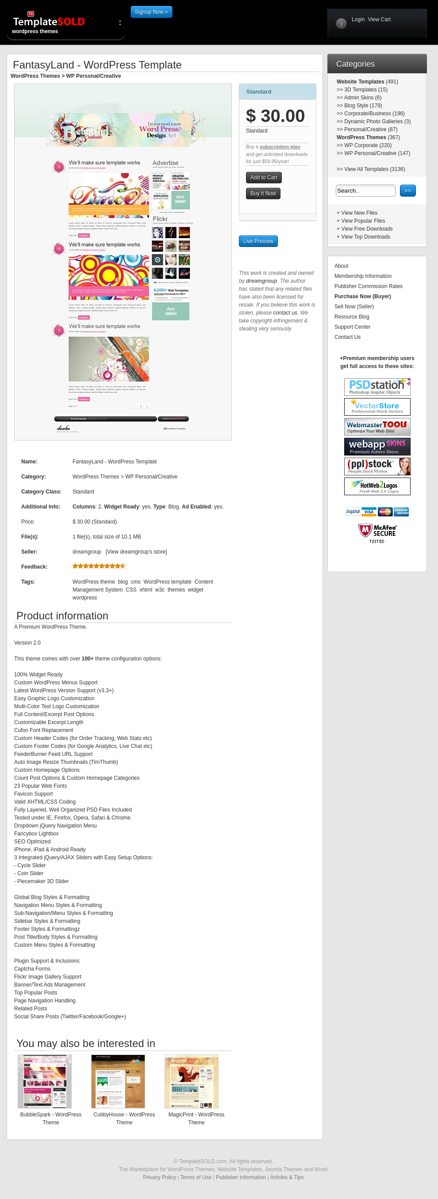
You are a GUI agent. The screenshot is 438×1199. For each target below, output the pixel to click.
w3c (160, 590)
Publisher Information (241, 1177)
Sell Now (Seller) (354, 307)
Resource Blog (351, 317)
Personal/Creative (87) (370, 129)
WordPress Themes (35, 76)
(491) (391, 82)
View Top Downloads (365, 237)
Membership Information (363, 276)
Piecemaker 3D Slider (43, 881)
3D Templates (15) (366, 90)
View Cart (379, 19)
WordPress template (168, 582)
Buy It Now (263, 193)
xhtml (145, 590)
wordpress (85, 598)
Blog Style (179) (363, 105)
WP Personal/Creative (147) (377, 153)
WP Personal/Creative (93, 76)
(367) (393, 137)
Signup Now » (151, 12)
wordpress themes (56, 22)
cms (136, 582)
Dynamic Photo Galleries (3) (377, 121)
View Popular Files (363, 221)
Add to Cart (263, 178)
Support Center (352, 327)
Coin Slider (30, 873)
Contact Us (347, 337)
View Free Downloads (367, 229)
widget (196, 590)
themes (176, 590)
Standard (258, 91)
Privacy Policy (159, 1177)
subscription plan (280, 146)
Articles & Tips (287, 1177)
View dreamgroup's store (136, 552)
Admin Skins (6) (363, 98)
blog (123, 582)
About (341, 266)
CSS (131, 590)
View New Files (359, 213)
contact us (285, 313)
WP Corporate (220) (368, 145)
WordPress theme (94, 582)
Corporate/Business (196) (374, 113)
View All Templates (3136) (374, 169)
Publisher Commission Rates (368, 286)
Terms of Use (196, 1177)
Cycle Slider (31, 865)
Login (358, 19)
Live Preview (258, 241)
